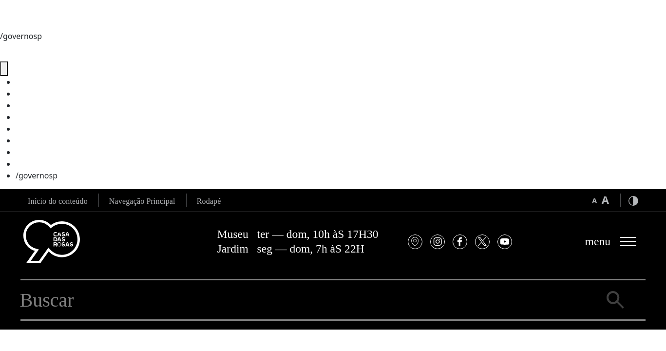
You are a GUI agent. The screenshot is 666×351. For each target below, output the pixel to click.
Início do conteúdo (58, 201)
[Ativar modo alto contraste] (633, 200)
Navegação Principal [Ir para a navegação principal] (142, 201)
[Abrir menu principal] (611, 241)
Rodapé (209, 201)
